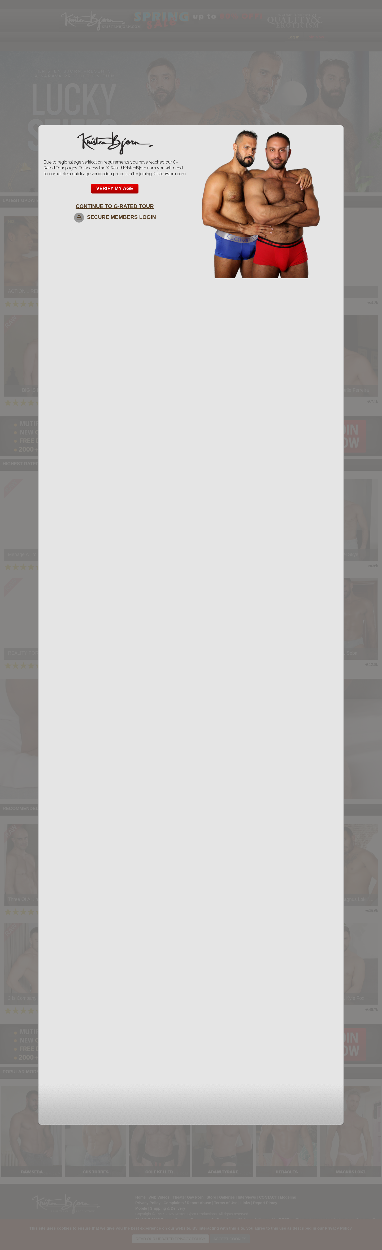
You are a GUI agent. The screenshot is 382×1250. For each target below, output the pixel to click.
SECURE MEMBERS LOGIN (114, 217)
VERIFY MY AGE (114, 188)
